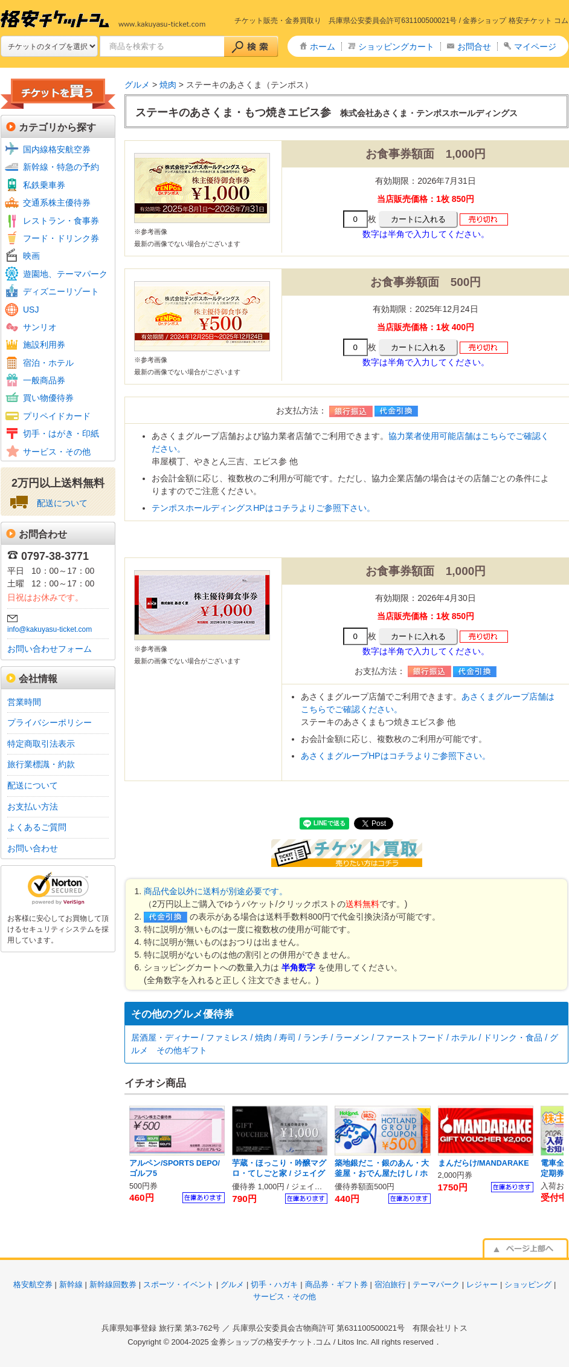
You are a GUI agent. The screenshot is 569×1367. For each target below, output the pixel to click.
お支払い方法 (32, 806)
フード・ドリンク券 (61, 238)
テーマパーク (436, 1284)
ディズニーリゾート (61, 291)
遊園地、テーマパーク (65, 274)
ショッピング (527, 1284)
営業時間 (24, 702)
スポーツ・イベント (178, 1284)
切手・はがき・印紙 (61, 433)
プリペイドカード (57, 416)
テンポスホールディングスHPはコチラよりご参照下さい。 (263, 508)
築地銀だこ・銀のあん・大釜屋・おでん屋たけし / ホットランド (382, 1174)
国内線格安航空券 (57, 149)
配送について (62, 503)
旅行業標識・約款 (41, 764)
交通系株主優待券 (57, 202)
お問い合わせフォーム (49, 649)
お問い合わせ (32, 848)
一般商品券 (44, 380)
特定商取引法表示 (41, 743)
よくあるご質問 (36, 827)
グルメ (137, 84)
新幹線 (71, 1284)
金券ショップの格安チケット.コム (271, 1341)
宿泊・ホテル (48, 363)
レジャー (482, 1284)
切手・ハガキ (274, 1284)
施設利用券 (44, 344)
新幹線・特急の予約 (61, 167)
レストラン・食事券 (61, 221)
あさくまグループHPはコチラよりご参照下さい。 (395, 756)
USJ (31, 309)
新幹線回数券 (113, 1284)
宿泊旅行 (390, 1284)
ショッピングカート (396, 46)
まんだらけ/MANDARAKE (483, 1163)
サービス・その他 (57, 451)
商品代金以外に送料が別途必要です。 (216, 891)
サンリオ (40, 327)
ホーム (322, 46)
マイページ (535, 46)
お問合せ (474, 46)
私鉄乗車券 (44, 185)
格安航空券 (33, 1284)
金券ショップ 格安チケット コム (515, 20)
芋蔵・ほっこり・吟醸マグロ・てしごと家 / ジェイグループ (279, 1174)
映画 (31, 256)
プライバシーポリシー (49, 722)
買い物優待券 (48, 398)
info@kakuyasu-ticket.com (49, 629)
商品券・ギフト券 (336, 1284)
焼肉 (166, 84)
